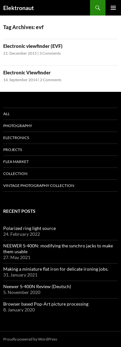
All (6, 113)
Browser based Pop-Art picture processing (45, 304)
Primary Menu (113, 8)
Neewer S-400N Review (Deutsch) (37, 286)
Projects (12, 149)
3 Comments (50, 53)
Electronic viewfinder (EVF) (33, 46)
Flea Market (16, 161)
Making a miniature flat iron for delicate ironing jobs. (55, 269)
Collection (15, 173)
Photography (17, 125)
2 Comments (50, 79)
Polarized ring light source (29, 228)
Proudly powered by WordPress (30, 339)
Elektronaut (18, 7)
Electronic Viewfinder (27, 72)
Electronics (16, 137)
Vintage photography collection (38, 185)
